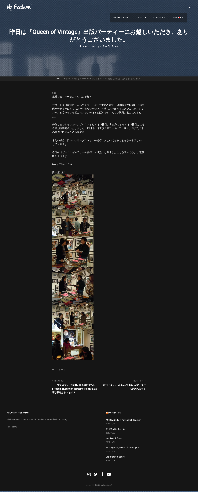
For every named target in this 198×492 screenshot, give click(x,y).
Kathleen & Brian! (114, 439)
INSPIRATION (114, 413)
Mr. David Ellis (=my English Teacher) (123, 420)
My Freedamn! (135, 7)
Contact (165, 7)
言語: (179, 7)
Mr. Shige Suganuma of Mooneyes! (122, 448)
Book (152, 7)
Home (58, 79)
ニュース (67, 79)
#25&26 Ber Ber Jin (115, 430)
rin (116, 46)
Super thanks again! (115, 457)
